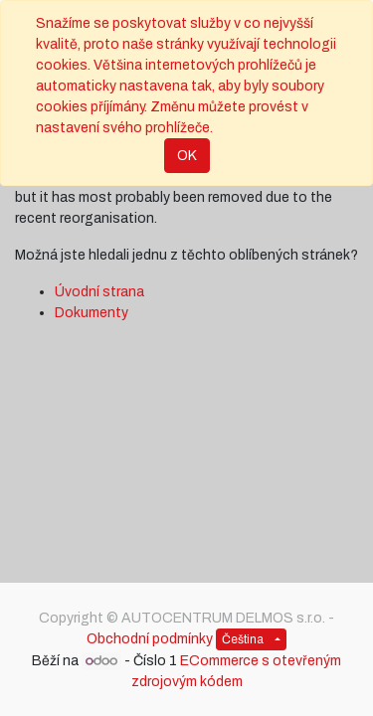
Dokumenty (91, 312)
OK (187, 155)
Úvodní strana (99, 291)
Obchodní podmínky (150, 638)
